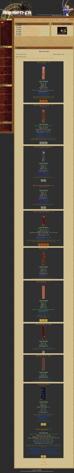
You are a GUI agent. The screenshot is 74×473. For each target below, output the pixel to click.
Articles (2, 67)
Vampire (2, 101)
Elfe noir (2, 95)
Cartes (2, 77)
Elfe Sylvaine (23, 58)
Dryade (2, 59)
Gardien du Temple (4, 60)
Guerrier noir (3, 61)
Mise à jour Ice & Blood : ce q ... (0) (31, 31)
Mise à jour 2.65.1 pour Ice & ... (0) (31, 28)
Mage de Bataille (35, 58)
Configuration (3, 52)
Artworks (3, 79)
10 (66, 54)
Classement (3, 54)
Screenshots (3, 78)
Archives (2, 23)
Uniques (4, 71)
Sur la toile (3, 126)
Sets (4, 72)
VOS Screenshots (4, 83)
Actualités (3, 21)
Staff (2, 128)
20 (70, 54)
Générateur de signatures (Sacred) (5, 130)
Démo (2, 76)
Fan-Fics (2, 124)
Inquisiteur (3, 64)
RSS (3, 22)
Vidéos (2, 82)
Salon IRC (3, 24)
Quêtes (2, 69)
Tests (2, 51)
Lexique (2, 125)
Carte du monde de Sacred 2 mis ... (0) (31, 33)
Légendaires (5, 73)
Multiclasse (52, 58)
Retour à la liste (44, 464)
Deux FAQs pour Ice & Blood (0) (30, 35)
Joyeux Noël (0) (26, 26)
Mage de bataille (4, 99)
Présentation (3, 88)
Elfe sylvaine (3, 96)
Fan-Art (2, 81)
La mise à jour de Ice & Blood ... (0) (31, 29)
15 (68, 54)
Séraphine (3, 65)
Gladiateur (3, 98)
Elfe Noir (17, 58)
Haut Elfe (3, 63)
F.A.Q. (2, 53)
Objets (2, 108)
